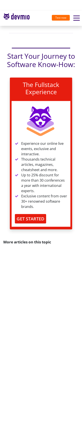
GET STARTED (30, 219)
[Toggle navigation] (18, 18)
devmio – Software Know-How (16, 18)
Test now (60, 17)
